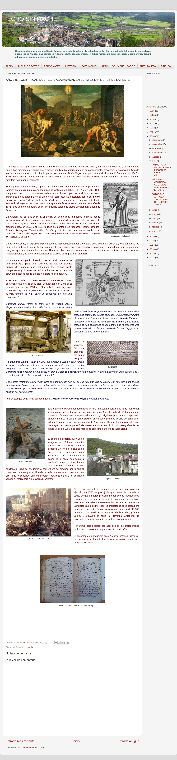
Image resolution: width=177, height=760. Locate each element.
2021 (152, 132)
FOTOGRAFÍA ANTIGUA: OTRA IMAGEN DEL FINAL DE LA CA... (161, 170)
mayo (155, 214)
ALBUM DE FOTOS (28, 66)
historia (29, 647)
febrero (156, 227)
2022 (152, 128)
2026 (152, 111)
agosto (155, 157)
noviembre (157, 144)
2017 (152, 245)
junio (155, 210)
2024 (152, 119)
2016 (152, 249)
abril (154, 218)
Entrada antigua (128, 741)
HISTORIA (71, 66)
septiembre (158, 152)
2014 (152, 257)
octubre (156, 148)
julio (154, 161)
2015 (152, 253)
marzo (155, 222)
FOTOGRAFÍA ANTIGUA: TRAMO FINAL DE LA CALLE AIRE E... (160, 199)
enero (155, 231)
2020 (152, 136)
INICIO (9, 66)
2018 (152, 240)
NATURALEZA (148, 66)
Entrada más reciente (20, 741)
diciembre (157, 140)
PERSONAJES (52, 66)
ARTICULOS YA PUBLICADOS (118, 66)
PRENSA (166, 66)
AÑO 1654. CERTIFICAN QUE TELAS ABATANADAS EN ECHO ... (160, 184)
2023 (152, 123)
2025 (152, 115)
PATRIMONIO (89, 66)
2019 (152, 236)
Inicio (76, 741)
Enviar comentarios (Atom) (32, 747)
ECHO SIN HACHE (32, 19)
